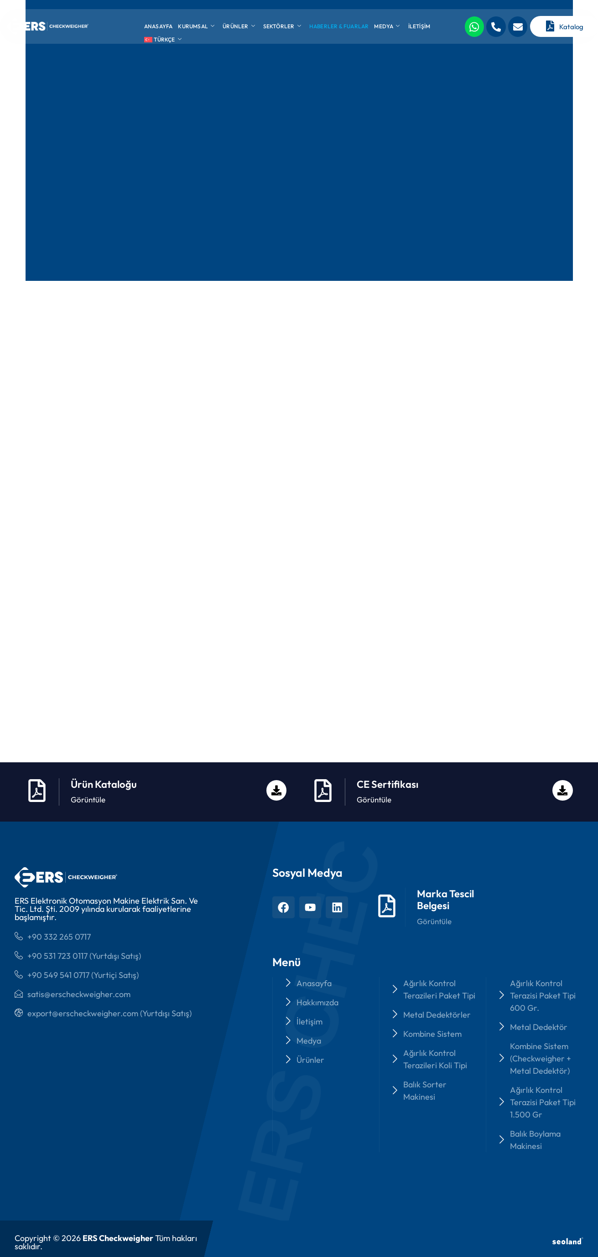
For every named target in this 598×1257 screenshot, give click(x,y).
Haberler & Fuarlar (339, 26)
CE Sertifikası (387, 742)
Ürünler (239, 26)
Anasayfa (158, 26)
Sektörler (282, 26)
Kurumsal (196, 26)
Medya (387, 26)
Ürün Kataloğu (104, 742)
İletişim (419, 26)
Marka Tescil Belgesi (447, 857)
